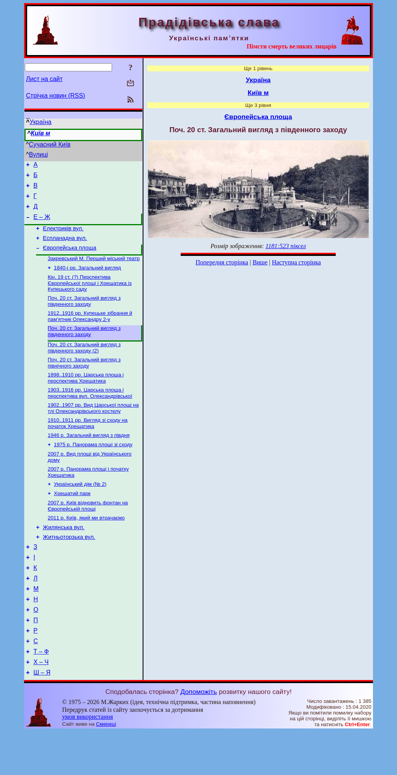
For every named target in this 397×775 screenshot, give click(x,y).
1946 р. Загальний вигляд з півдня (88, 456)
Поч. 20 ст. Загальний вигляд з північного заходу (84, 379)
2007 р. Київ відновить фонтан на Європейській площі (88, 531)
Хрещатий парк (72, 518)
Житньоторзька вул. (69, 565)
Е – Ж (41, 224)
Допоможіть (198, 735)
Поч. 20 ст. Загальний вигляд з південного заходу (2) (84, 363)
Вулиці (38, 154)
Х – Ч (40, 704)
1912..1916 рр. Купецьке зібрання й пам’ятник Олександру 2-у (90, 330)
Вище (260, 262)
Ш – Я (41, 716)
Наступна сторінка (296, 262)
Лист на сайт (44, 79)
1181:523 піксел (286, 246)
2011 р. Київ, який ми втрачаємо (86, 544)
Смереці (106, 767)
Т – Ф (41, 692)
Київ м (40, 133)
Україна (40, 122)
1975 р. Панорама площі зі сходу (93, 466)
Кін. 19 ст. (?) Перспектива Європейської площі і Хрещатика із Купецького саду (89, 296)
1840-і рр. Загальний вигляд (87, 280)
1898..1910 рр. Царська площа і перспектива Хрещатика (86, 395)
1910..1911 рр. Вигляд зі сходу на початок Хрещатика (88, 443)
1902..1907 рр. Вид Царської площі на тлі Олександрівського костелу (93, 427)
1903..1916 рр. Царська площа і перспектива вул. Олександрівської (90, 411)
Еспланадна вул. (65, 247)
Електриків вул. (63, 236)
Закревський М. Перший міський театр (94, 270)
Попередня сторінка (221, 262)
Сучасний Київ (50, 144)
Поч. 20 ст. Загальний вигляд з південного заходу (84, 315)
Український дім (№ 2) (80, 508)
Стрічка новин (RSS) (55, 95)
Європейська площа (70, 258)
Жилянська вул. (64, 554)
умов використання (87, 760)
